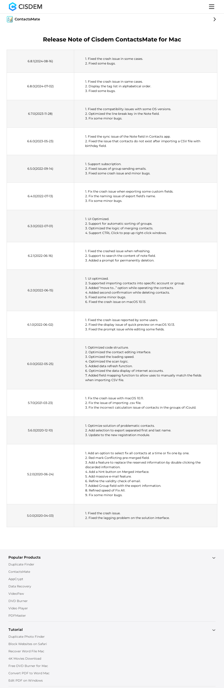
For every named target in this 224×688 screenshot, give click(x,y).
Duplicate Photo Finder (26, 637)
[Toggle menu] (211, 6)
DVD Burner (18, 601)
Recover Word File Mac (26, 651)
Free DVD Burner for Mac (28, 666)
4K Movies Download (24, 659)
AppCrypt (15, 579)
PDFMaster (17, 616)
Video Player (18, 608)
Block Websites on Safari (27, 644)
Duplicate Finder (21, 564)
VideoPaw (16, 594)
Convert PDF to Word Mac (29, 673)
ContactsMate (19, 572)
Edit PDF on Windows (25, 680)
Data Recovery (19, 586)
